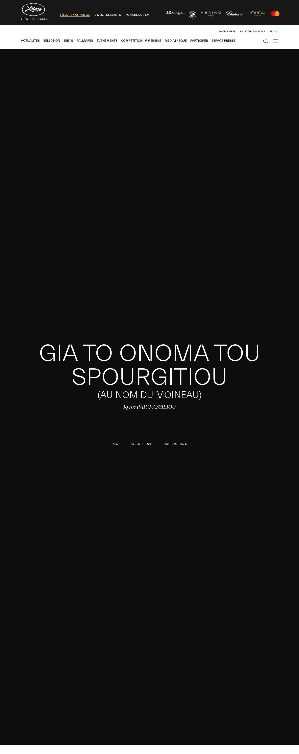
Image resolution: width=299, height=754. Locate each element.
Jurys (68, 40)
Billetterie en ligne (252, 31)
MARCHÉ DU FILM (137, 14)
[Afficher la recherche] (265, 41)
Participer (199, 40)
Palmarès (85, 40)
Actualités (30, 40)
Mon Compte (227, 31)
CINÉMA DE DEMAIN (107, 14)
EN (276, 31)
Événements (107, 40)
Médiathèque (176, 40)
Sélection (51, 40)
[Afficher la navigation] (275, 41)
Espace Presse (224, 40)
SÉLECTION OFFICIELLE (75, 14)
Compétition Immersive (141, 40)
